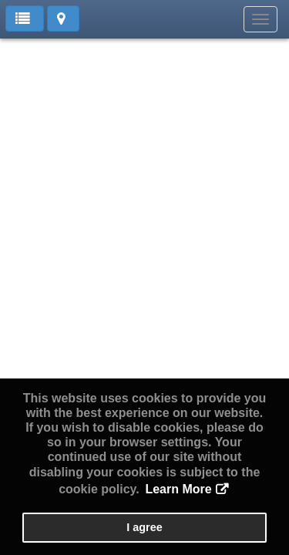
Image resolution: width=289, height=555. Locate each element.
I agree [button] (144, 527)
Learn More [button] (178, 489)
